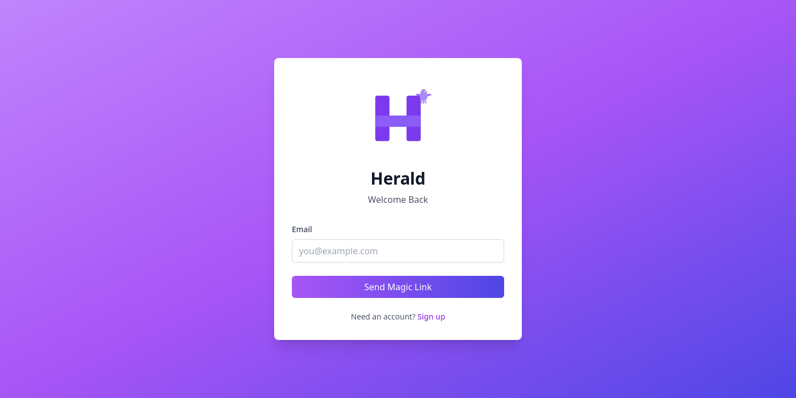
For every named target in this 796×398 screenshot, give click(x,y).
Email (302, 229)
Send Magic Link (398, 287)
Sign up (431, 316)
